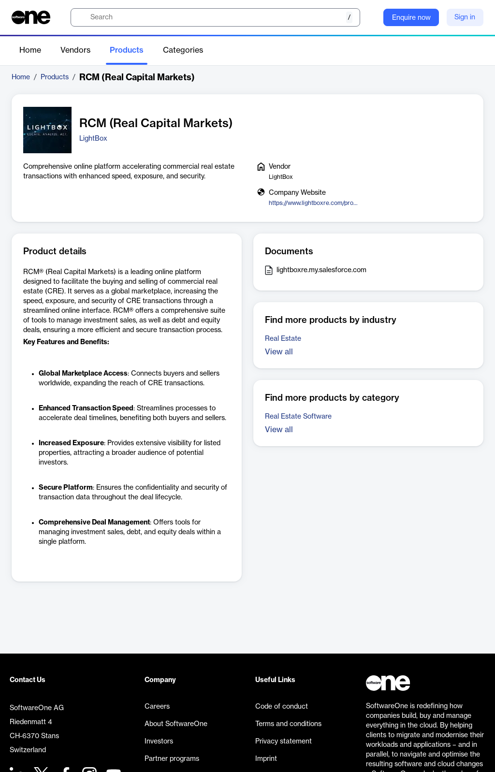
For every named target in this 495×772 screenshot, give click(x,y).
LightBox (93, 138)
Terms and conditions (288, 724)
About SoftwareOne (176, 724)
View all (279, 352)
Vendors (75, 50)
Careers (157, 706)
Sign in (464, 17)
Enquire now (411, 18)
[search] (215, 17)
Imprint (266, 759)
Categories (183, 50)
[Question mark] (369, 17)
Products (127, 50)
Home (30, 50)
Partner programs (172, 759)
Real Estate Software (298, 416)
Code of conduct (281, 706)
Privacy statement (283, 741)
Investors (159, 741)
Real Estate (283, 338)
